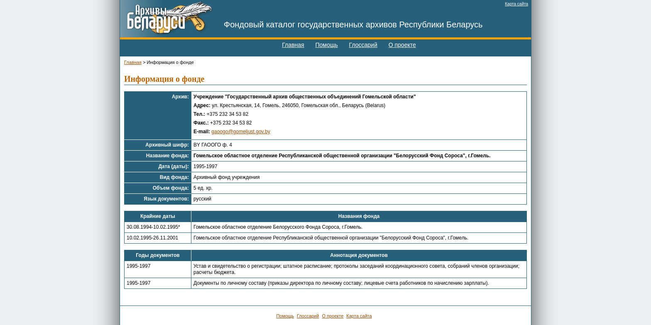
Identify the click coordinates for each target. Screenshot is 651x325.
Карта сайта (516, 4)
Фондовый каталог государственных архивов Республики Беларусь (353, 24)
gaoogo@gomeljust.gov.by (240, 131)
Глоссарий (363, 45)
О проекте (402, 45)
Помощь (327, 45)
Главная (293, 45)
